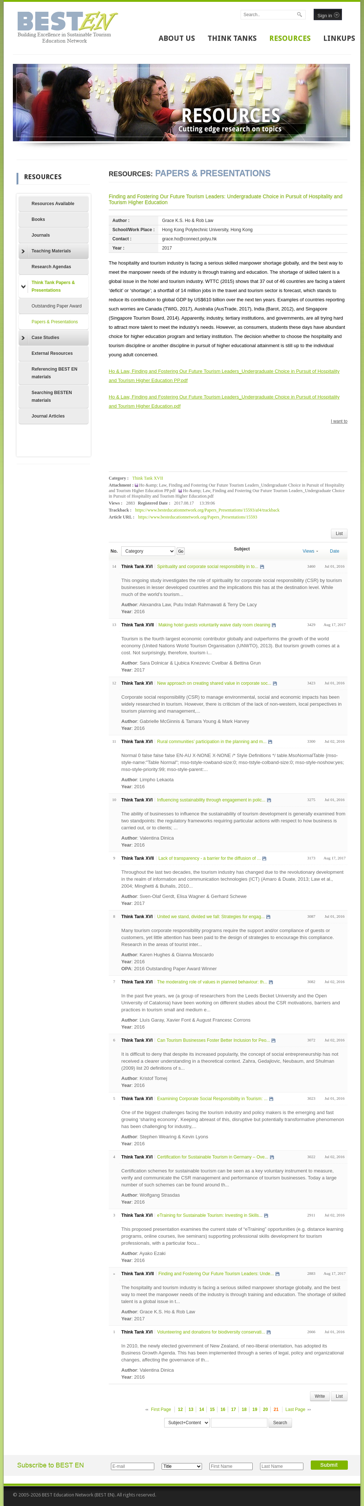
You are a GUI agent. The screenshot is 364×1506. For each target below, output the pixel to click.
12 (180, 1409)
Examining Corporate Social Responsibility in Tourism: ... (212, 1098)
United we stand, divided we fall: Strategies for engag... (211, 916)
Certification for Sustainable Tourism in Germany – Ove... (213, 1157)
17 (233, 1409)
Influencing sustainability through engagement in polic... (211, 800)
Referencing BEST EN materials (55, 373)
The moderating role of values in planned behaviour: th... (212, 982)
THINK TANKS (232, 38)
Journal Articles (48, 416)
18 (244, 1409)
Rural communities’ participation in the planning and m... (212, 741)
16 (222, 1409)
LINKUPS (339, 38)
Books (38, 219)
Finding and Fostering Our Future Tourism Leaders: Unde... (216, 1273)
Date (334, 551)
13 (190, 1409)
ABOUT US (177, 38)
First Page (161, 1409)
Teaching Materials (46, 251)
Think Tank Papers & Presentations (48, 286)
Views (310, 551)
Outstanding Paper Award (57, 306)
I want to (339, 421)
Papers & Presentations (55, 321)
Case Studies (40, 338)
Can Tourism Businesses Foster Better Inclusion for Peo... (213, 1040)
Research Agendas (51, 266)
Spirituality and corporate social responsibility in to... (207, 566)
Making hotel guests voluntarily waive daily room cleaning (214, 625)
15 (212, 1409)
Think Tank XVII (147, 478)
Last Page (295, 1409)
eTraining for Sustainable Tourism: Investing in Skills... (210, 1215)
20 (265, 1409)
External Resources (52, 353)
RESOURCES (290, 38)
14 (201, 1409)
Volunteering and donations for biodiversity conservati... (211, 1332)
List (339, 533)
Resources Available (53, 203)
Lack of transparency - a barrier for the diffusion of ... (209, 858)
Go (180, 551)
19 (254, 1409)
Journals (41, 235)
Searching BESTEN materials (52, 396)
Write (320, 1396)
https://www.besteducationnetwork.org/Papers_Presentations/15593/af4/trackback (207, 510)
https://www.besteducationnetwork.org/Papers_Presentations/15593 (197, 517)
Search (280, 1422)
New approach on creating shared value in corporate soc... (214, 683)
